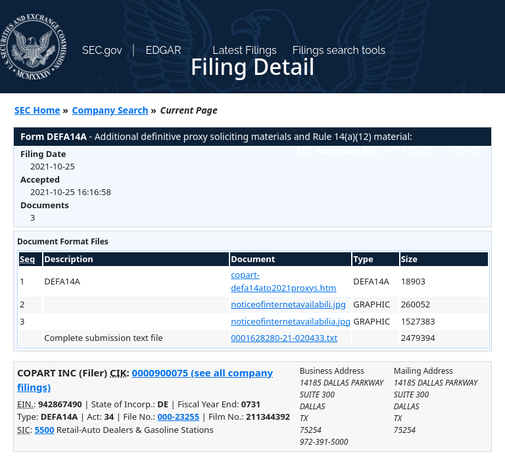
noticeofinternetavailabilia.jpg (290, 321)
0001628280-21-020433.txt (284, 338)
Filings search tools (339, 50)
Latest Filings (244, 50)
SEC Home (37, 110)
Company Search (110, 110)
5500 (45, 430)
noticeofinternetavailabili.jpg (288, 304)
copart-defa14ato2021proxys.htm (283, 281)
